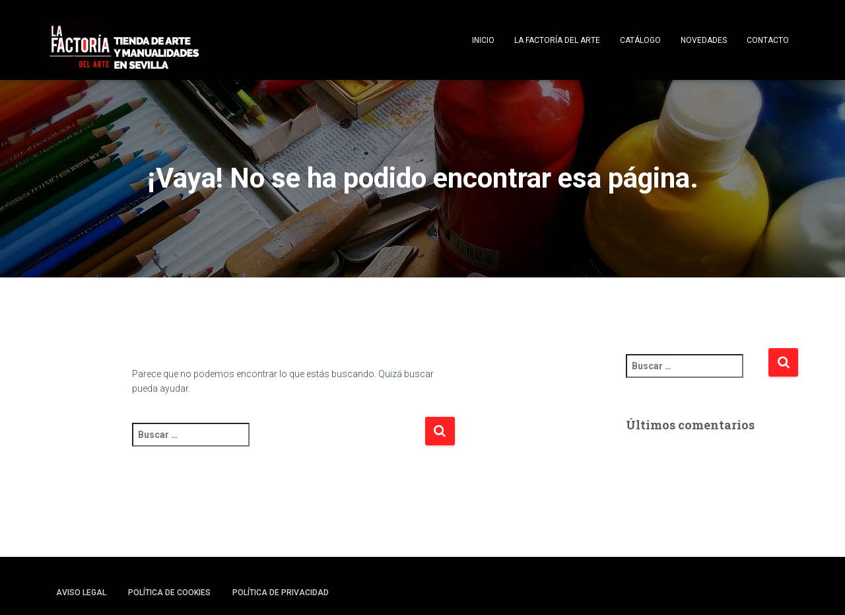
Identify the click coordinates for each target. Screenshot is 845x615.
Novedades (704, 40)
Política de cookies (169, 592)
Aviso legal (81, 592)
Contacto (768, 40)
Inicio (483, 40)
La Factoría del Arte (557, 40)
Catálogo (640, 40)
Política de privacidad (280, 592)
